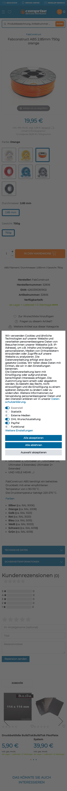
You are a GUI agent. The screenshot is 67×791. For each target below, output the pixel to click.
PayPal (15, 423)
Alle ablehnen (33, 445)
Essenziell (17, 408)
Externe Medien (20, 415)
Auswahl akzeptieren (33, 452)
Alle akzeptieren (33, 437)
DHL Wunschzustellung (26, 419)
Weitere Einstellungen (19, 430)
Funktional (17, 426)
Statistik (16, 411)
